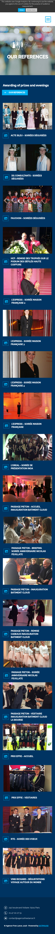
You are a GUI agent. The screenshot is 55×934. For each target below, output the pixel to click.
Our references (17, 92)
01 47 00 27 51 (15, 913)
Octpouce (43, 926)
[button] (48, 19)
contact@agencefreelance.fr (22, 918)
